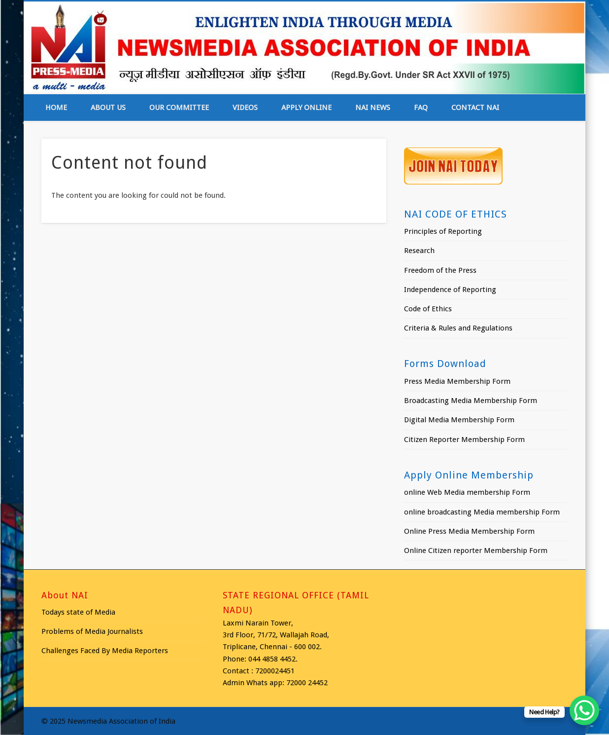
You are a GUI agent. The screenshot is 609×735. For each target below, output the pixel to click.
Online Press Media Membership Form (469, 531)
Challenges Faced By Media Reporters (104, 650)
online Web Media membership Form (467, 492)
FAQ (421, 107)
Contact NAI (475, 107)
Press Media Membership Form (457, 381)
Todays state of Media (78, 612)
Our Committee (179, 107)
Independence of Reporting (450, 289)
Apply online (306, 107)
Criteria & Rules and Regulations (458, 328)
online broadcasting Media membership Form (482, 512)
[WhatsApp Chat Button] (584, 710)
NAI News (372, 107)
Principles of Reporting (443, 231)
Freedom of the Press (440, 270)
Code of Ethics (428, 308)
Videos (245, 107)
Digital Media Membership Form (459, 419)
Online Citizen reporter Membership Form (475, 550)
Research (419, 250)
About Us (108, 107)
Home (56, 107)
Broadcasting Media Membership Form (470, 400)
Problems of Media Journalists (92, 631)
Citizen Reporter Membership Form (464, 439)
